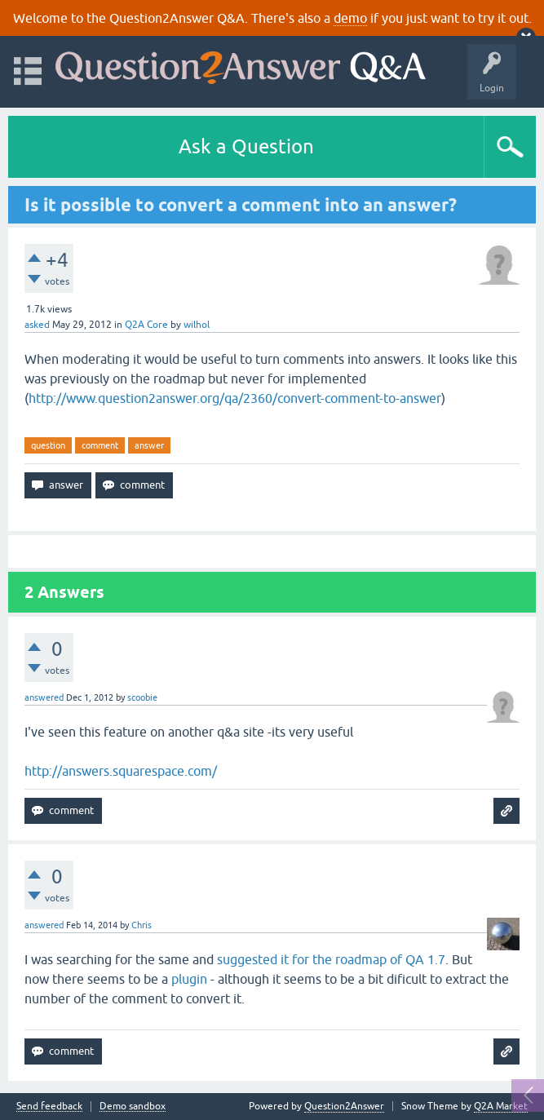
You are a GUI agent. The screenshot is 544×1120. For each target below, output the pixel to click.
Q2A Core (146, 324)
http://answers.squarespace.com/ (120, 771)
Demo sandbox (133, 1106)
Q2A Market (501, 1106)
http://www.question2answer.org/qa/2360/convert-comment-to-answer (235, 398)
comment (100, 445)
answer (149, 445)
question (48, 445)
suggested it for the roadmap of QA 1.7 (331, 959)
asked (37, 324)
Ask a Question (246, 146)
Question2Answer (344, 1106)
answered (44, 697)
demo (350, 18)
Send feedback (49, 1106)
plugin (189, 979)
